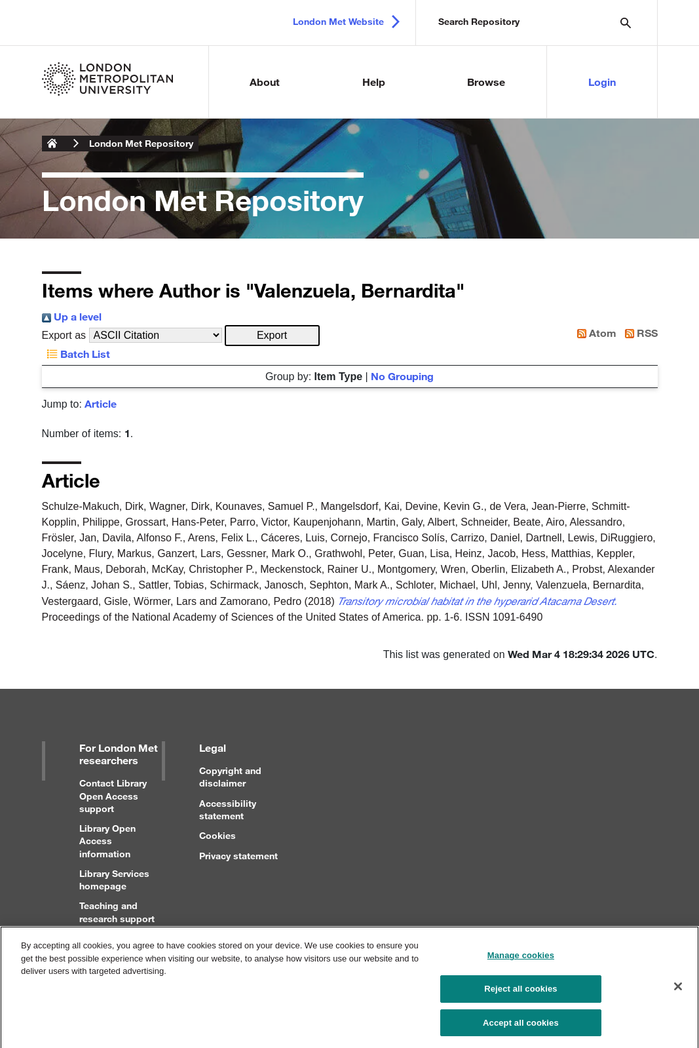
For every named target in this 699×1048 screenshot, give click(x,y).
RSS (639, 332)
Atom (594, 332)
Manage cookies (520, 961)
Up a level (72, 316)
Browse (486, 81)
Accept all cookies (521, 1028)
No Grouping (402, 376)
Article (101, 403)
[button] (272, 335)
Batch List (76, 353)
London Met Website (338, 21)
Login (602, 81)
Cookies (217, 835)
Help (373, 81)
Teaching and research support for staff (117, 918)
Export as (64, 335)
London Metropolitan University (52, 143)
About (265, 81)
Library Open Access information (107, 841)
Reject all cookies (520, 994)
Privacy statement (238, 855)
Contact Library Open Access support (113, 795)
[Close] (678, 991)
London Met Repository (141, 143)
